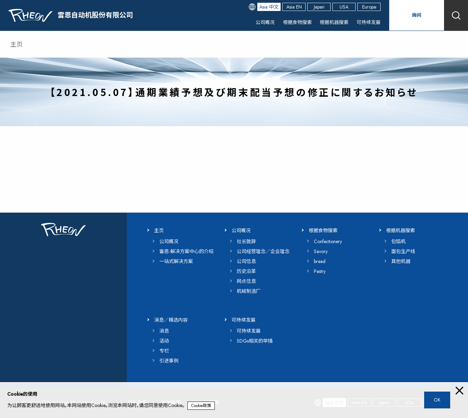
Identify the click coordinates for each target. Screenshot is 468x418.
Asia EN (294, 6)
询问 (416, 15)
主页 (16, 44)
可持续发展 (367, 22)
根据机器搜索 (329, 22)
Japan (319, 6)
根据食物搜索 (290, 22)
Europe (369, 6)
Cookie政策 (201, 406)
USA (344, 6)
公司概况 (256, 22)
